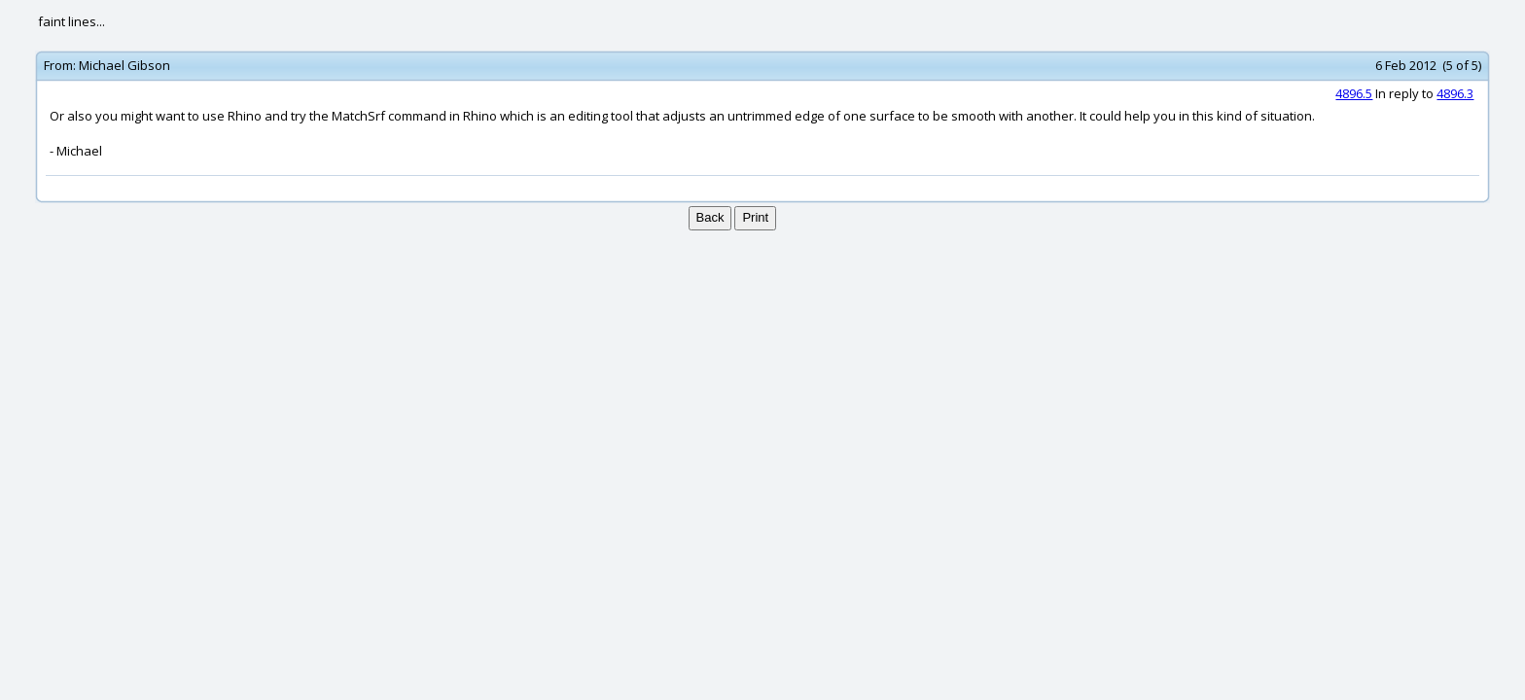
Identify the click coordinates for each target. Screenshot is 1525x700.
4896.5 (1353, 93)
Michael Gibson (124, 65)
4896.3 (1454, 93)
